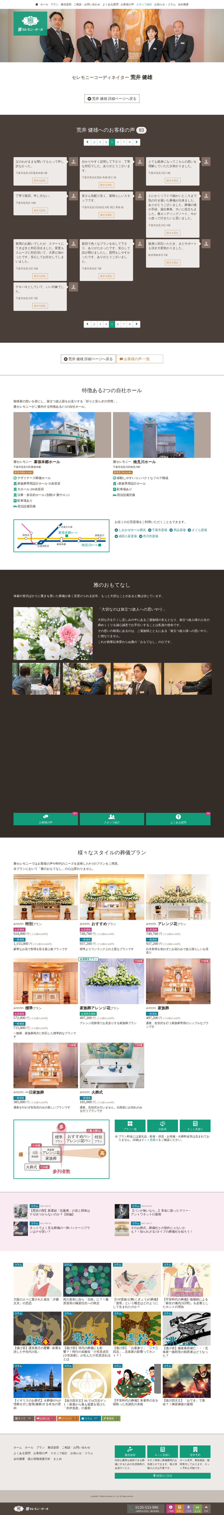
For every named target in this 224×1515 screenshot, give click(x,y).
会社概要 (183, 4)
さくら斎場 (197, 530)
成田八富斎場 (126, 536)
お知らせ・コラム (165, 4)
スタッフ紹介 (144, 4)
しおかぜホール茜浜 (130, 530)
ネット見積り (149, 1139)
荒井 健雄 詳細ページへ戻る (112, 99)
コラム (90, 1418)
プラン (54, 4)
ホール (44, 4)
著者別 (110, 1418)
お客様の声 (127, 4)
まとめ (57, 1458)
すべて (23, 1418)
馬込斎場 (177, 530)
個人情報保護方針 (39, 1458)
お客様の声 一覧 (139, 359)
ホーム (18, 1447)
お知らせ (45, 1418)
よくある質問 (110, 4)
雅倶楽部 (66, 4)
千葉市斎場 (157, 530)
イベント (68, 1418)
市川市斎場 (148, 536)
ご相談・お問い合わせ (87, 4)
